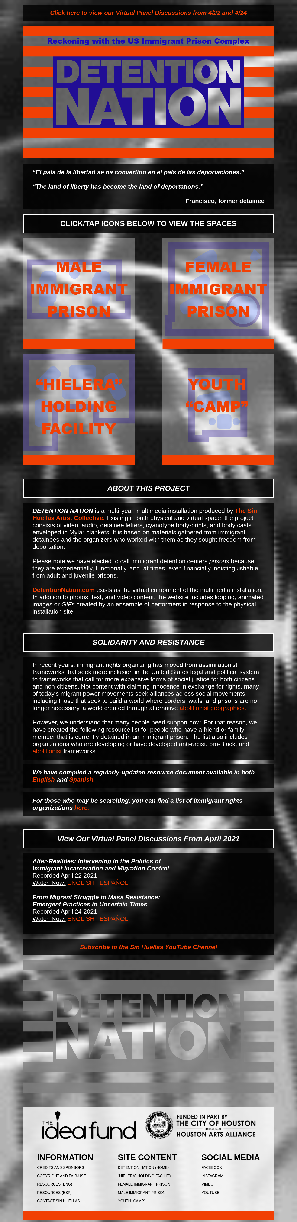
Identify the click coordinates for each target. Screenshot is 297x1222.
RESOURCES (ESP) (54, 1193)
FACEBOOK (211, 1168)
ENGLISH (80, 882)
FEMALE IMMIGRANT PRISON (144, 1184)
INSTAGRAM (212, 1176)
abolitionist (47, 751)
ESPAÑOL (114, 882)
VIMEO (207, 1184)
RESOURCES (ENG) (54, 1184)
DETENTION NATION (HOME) (143, 1168)
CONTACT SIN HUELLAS (58, 1201)
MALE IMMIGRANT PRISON (141, 1193)
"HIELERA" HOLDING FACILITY (144, 1176)
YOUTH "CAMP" (131, 1201)
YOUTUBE (210, 1193)
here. (81, 807)
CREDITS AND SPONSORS (60, 1168)
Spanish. (82, 779)
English (43, 779)
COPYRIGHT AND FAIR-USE (61, 1176)
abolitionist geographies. (213, 708)
